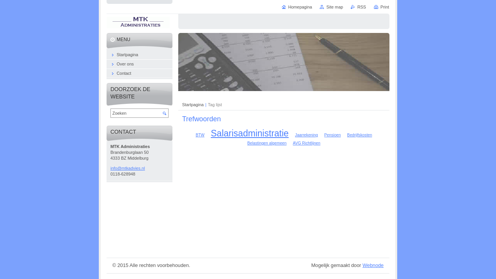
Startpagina (193, 104)
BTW (200, 135)
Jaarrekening (306, 135)
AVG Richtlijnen (306, 143)
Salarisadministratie (250, 133)
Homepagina (300, 7)
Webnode (373, 265)
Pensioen (332, 135)
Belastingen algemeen (266, 143)
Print (385, 7)
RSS (361, 7)
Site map (334, 7)
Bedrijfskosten (359, 135)
